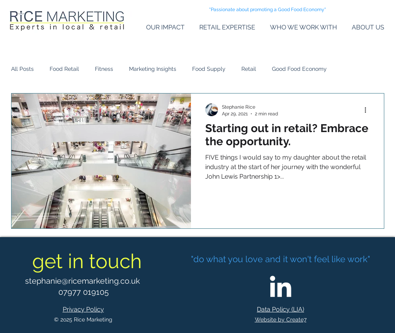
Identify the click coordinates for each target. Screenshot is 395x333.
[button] (162, 27)
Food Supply (208, 69)
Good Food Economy (299, 69)
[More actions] (368, 110)
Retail (248, 69)
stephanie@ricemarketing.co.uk (82, 281)
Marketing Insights (152, 69)
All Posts (22, 69)
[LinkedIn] (280, 286)
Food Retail (64, 69)
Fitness (104, 69)
